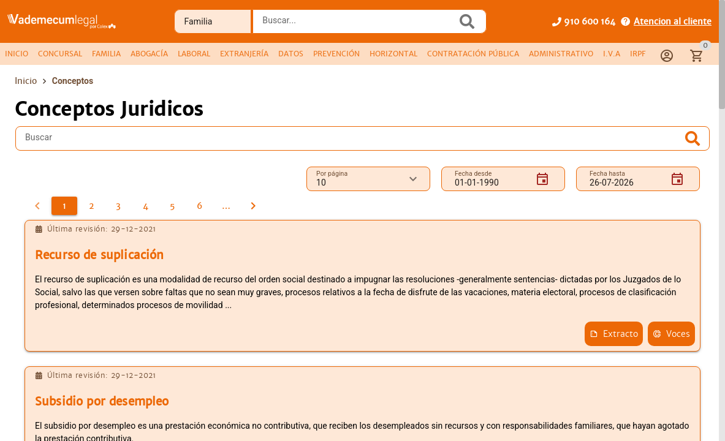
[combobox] (358, 25)
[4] (145, 206)
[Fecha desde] (490, 179)
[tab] (16, 54)
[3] (118, 206)
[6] (199, 206)
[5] (172, 206)
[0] (37, 206)
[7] (226, 206)
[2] (91, 206)
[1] (64, 206)
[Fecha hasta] (625, 179)
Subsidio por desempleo (102, 401)
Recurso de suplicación (99, 255)
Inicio (26, 80)
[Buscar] (353, 138)
